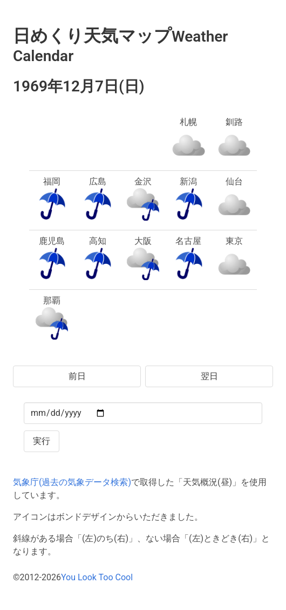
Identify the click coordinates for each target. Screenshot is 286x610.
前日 (77, 376)
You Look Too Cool (97, 577)
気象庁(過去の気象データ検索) (72, 482)
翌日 (209, 376)
